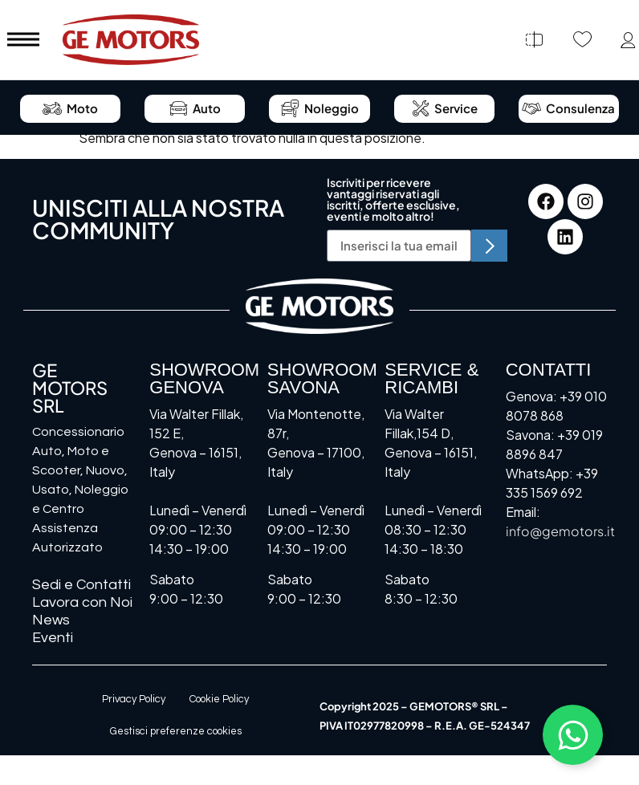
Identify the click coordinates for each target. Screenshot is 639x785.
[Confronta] (534, 40)
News (51, 620)
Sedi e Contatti (81, 584)
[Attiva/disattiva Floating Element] (573, 735)
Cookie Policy (219, 699)
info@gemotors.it (560, 531)
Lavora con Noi (82, 602)
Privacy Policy (133, 699)
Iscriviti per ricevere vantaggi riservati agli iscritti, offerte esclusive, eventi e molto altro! (393, 200)
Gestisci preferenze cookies (176, 731)
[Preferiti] (582, 40)
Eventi (52, 637)
